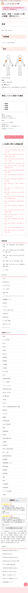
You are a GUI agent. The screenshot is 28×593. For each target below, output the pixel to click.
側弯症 (4, 434)
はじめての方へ (6, 285)
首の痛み (5, 368)
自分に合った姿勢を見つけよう (10, 578)
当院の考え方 (6, 282)
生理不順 (5, 445)
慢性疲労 (5, 410)
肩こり (4, 375)
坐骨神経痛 (5, 466)
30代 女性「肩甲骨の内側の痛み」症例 (15, 227)
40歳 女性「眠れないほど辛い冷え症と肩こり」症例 (14, 256)
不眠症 (4, 399)
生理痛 (4, 441)
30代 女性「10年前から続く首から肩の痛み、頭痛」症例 (13, 251)
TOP (4, 278)
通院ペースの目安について (9, 575)
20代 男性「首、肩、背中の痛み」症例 (15, 163)
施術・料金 (5, 292)
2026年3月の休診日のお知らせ (10, 557)
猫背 (4, 427)
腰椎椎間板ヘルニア (8, 462)
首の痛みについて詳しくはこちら (14, 136)
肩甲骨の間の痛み (7, 389)
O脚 (4, 477)
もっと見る (5, 269)
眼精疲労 (5, 357)
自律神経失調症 (6, 378)
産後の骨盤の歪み (7, 438)
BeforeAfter (6, 317)
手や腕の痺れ (6, 396)
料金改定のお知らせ (8, 553)
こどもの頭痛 (6, 339)
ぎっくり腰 (5, 452)
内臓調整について (7, 299)
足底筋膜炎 (5, 487)
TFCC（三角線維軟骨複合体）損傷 (11, 406)
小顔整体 (5, 364)
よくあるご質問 (6, 320)
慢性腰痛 (5, 459)
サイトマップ (6, 327)
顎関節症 (5, 360)
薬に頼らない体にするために (10, 571)
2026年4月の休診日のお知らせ (10, 550)
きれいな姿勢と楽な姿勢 (9, 564)
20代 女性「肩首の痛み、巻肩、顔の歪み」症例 (14, 245)
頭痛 (4, 336)
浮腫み (4, 494)
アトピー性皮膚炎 (7, 491)
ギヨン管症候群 (6, 424)
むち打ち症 (5, 371)
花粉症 (4, 350)
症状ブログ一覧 (6, 324)
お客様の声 (5, 313)
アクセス (5, 306)
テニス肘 (5, 413)
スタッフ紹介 (6, 289)
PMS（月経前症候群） (8, 448)
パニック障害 (6, 382)
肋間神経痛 (5, 431)
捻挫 (4, 480)
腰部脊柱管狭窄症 (7, 455)
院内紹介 (5, 303)
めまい (4, 343)
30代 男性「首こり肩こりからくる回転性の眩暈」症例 (14, 265)
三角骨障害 (5, 484)
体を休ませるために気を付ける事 (11, 560)
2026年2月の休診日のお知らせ (10, 568)
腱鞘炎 (4, 417)
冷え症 (4, 403)
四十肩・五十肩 (6, 392)
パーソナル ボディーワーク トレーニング (13, 296)
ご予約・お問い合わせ (8, 310)
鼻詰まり (5, 353)
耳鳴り (4, 346)
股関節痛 (5, 470)
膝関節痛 (5, 473)
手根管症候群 (6, 420)
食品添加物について (8, 582)
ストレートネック (7, 385)
